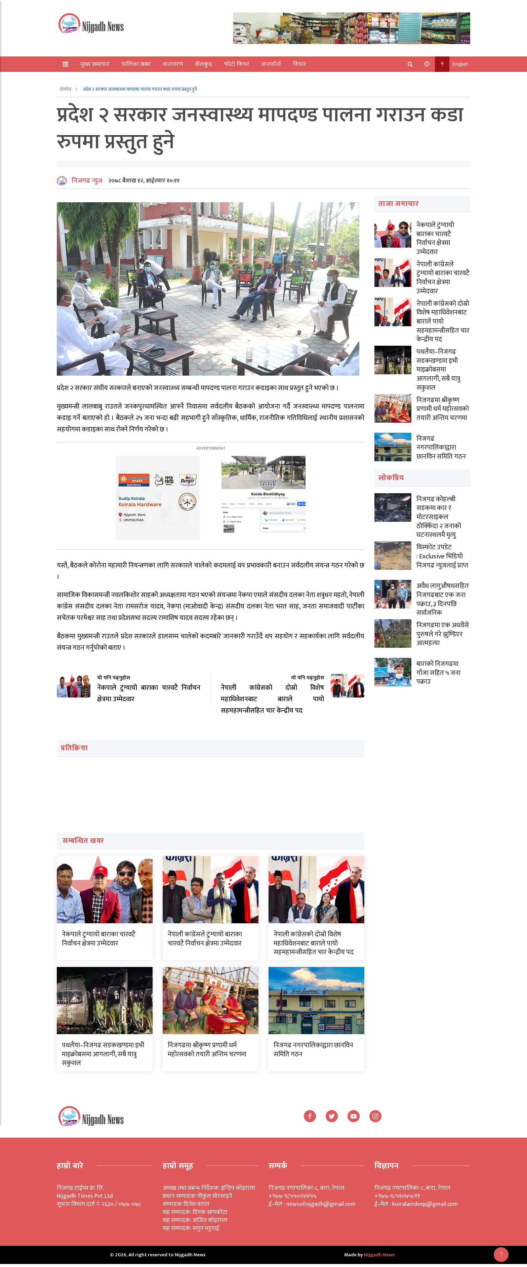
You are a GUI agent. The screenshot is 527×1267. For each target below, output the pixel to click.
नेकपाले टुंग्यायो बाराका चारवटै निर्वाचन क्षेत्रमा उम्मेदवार (98, 942)
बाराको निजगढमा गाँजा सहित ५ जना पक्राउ (438, 669)
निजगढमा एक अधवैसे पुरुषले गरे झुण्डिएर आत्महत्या (442, 631)
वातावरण (173, 64)
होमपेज (66, 89)
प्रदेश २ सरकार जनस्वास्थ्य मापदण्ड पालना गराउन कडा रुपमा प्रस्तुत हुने (140, 89)
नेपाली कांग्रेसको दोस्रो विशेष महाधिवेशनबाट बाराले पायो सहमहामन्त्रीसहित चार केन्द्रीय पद (314, 946)
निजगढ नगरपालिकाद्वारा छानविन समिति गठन (313, 1053)
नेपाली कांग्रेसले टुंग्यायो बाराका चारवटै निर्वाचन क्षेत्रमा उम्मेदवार (205, 942)
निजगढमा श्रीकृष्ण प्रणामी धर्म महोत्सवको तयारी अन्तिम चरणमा (207, 1053)
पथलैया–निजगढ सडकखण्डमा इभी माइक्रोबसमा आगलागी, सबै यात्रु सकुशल (103, 1057)
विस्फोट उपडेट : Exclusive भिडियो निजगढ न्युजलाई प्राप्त (442, 553)
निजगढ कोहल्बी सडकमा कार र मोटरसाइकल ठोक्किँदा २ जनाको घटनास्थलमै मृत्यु (438, 515)
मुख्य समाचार (95, 64)
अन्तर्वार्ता (271, 64)
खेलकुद (203, 64)
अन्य (81, 80)
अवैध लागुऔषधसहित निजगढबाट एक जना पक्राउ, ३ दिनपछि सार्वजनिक (442, 597)
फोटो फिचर (237, 64)
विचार (300, 64)
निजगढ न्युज (87, 184)
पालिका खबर (136, 64)
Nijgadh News (379, 1258)
